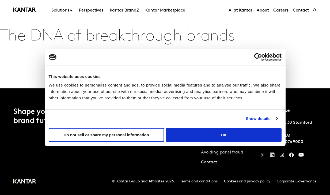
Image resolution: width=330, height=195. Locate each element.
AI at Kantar (240, 10)
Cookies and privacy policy (247, 181)
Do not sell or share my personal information (106, 135)
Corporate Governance (297, 181)
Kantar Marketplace (165, 10)
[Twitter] (262, 156)
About (263, 10)
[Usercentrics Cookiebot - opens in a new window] (258, 57)
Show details (258, 118)
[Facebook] (291, 156)
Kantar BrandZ (124, 10)
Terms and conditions (199, 181)
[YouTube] (272, 156)
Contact (301, 10)
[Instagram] (282, 156)
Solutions (60, 10)
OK (224, 135)
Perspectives (91, 10)
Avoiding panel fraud (222, 152)
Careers (281, 10)
